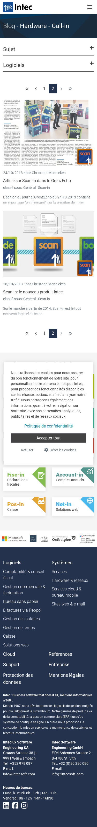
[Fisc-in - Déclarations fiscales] (24, 479)
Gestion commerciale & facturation (24, 589)
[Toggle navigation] (90, 7)
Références (60, 654)
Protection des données (18, 679)
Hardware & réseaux (70, 580)
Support (11, 664)
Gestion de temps (19, 627)
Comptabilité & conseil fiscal (23, 574)
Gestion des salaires (21, 618)
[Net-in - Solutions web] (73, 506)
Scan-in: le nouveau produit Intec (33, 292)
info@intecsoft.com (19, 774)
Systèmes (62, 562)
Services (59, 571)
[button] (48, 51)
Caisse (9, 636)
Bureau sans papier (20, 601)
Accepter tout (48, 438)
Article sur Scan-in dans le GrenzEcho (37, 180)
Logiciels (12, 562)
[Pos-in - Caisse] (24, 506)
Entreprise (59, 664)
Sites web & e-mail (68, 604)
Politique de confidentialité (48, 426)
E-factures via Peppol (22, 610)
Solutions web (16, 645)
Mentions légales (66, 675)
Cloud (9, 654)
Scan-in (44, 187)
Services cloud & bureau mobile (66, 592)
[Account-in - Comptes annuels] (73, 476)
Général (29, 187)
